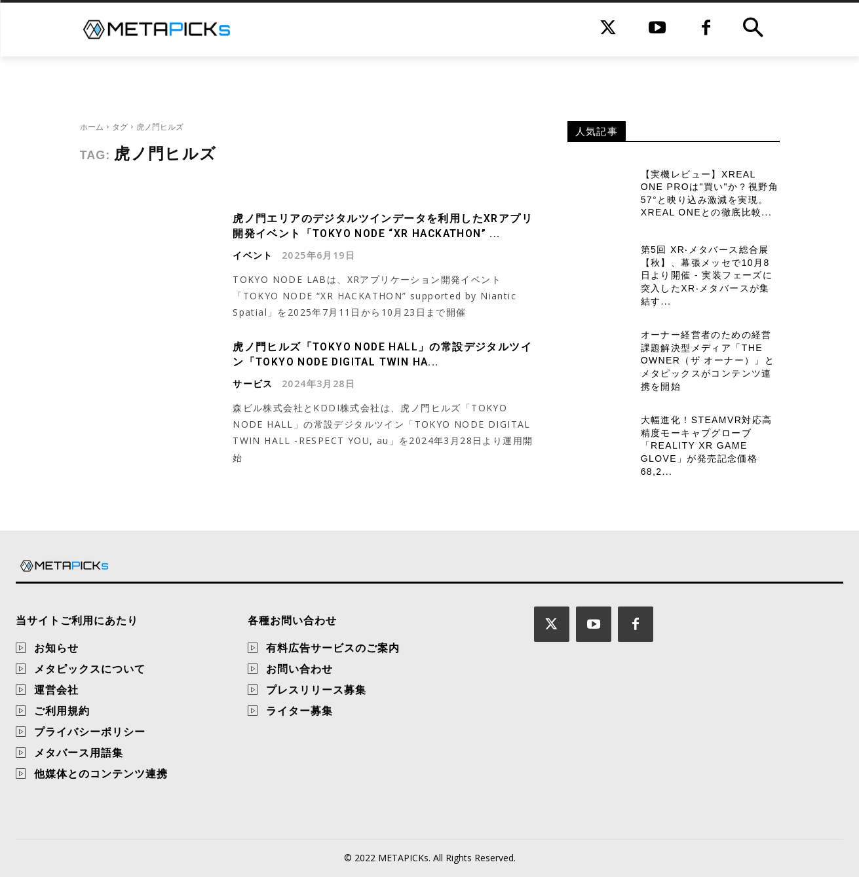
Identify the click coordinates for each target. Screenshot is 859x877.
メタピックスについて (89, 669)
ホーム (92, 126)
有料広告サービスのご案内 (333, 648)
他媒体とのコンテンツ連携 (101, 773)
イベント (253, 254)
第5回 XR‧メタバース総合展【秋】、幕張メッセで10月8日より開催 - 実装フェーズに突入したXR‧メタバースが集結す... (707, 275)
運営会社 (56, 689)
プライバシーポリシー (89, 731)
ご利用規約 (62, 710)
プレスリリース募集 (316, 689)
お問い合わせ (299, 669)
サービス (253, 382)
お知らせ (56, 648)
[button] (753, 29)
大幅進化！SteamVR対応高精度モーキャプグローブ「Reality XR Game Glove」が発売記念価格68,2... (707, 445)
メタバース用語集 (78, 752)
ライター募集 (299, 710)
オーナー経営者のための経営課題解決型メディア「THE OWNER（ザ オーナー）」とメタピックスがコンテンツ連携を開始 (708, 360)
